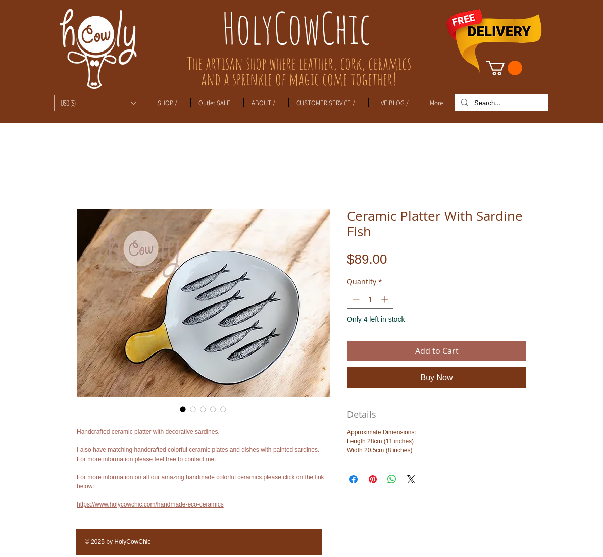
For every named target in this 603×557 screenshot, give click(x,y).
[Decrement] (354, 299)
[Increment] (385, 299)
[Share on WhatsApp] (392, 479)
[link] (504, 68)
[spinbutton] (370, 299)
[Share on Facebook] (353, 479)
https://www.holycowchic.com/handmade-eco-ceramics (150, 504)
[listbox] (98, 103)
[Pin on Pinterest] (373, 479)
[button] (98, 103)
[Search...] (500, 103)
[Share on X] (411, 479)
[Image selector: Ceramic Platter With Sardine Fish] (183, 409)
